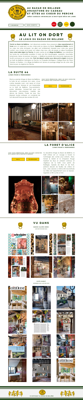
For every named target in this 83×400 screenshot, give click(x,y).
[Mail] (50, 86)
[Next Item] (71, 121)
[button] (72, 24)
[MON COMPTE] (32, 25)
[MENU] (54, 24)
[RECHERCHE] (15, 25)
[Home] (66, 24)
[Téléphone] (65, 86)
